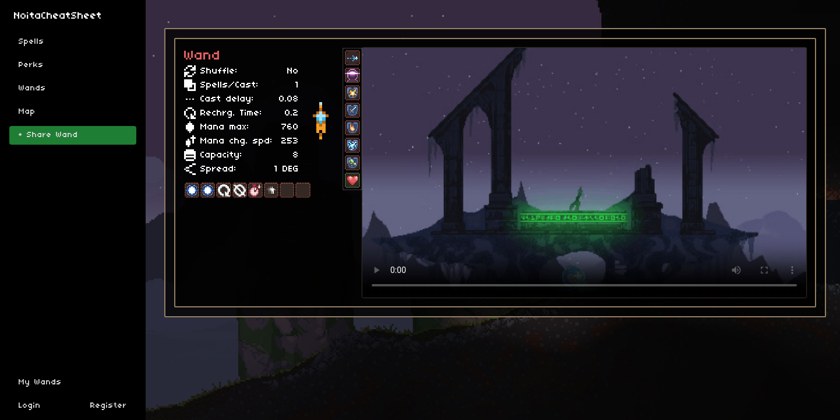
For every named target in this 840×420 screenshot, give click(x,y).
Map (27, 111)
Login (30, 405)
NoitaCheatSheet (58, 16)
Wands (32, 88)
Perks (31, 65)
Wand (202, 56)
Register (108, 405)
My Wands (40, 382)
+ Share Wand (48, 135)
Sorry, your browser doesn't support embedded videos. (584, 173)
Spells (31, 41)
